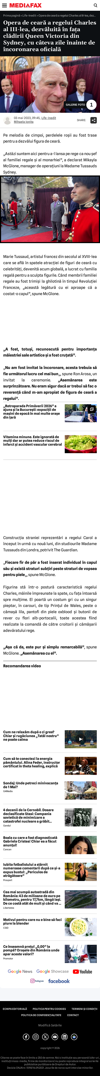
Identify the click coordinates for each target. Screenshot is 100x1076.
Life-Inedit (29, 15)
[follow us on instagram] (37, 981)
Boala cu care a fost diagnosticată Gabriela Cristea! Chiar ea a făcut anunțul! (30, 841)
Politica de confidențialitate (41, 1015)
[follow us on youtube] (82, 972)
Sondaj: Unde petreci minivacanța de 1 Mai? (30, 785)
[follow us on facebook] (59, 981)
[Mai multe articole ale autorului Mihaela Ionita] (7, 120)
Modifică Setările (50, 1025)
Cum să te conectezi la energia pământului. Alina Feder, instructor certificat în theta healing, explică (31, 762)
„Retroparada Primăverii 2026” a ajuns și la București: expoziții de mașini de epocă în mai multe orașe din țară (31, 411)
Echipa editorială (15, 1008)
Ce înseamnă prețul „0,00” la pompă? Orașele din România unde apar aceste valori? (31, 950)
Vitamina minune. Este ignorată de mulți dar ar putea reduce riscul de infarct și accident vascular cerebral (32, 441)
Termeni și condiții (84, 1008)
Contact (73, 1015)
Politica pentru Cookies (49, 1008)
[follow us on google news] (20, 972)
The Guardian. (66, 550)
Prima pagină (11, 15)
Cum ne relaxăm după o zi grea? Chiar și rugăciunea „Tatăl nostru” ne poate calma (31, 736)
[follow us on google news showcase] (53, 972)
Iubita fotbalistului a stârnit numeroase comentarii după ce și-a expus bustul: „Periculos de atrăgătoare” (31, 870)
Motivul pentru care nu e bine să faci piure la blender (32, 921)
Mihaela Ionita (24, 121)
